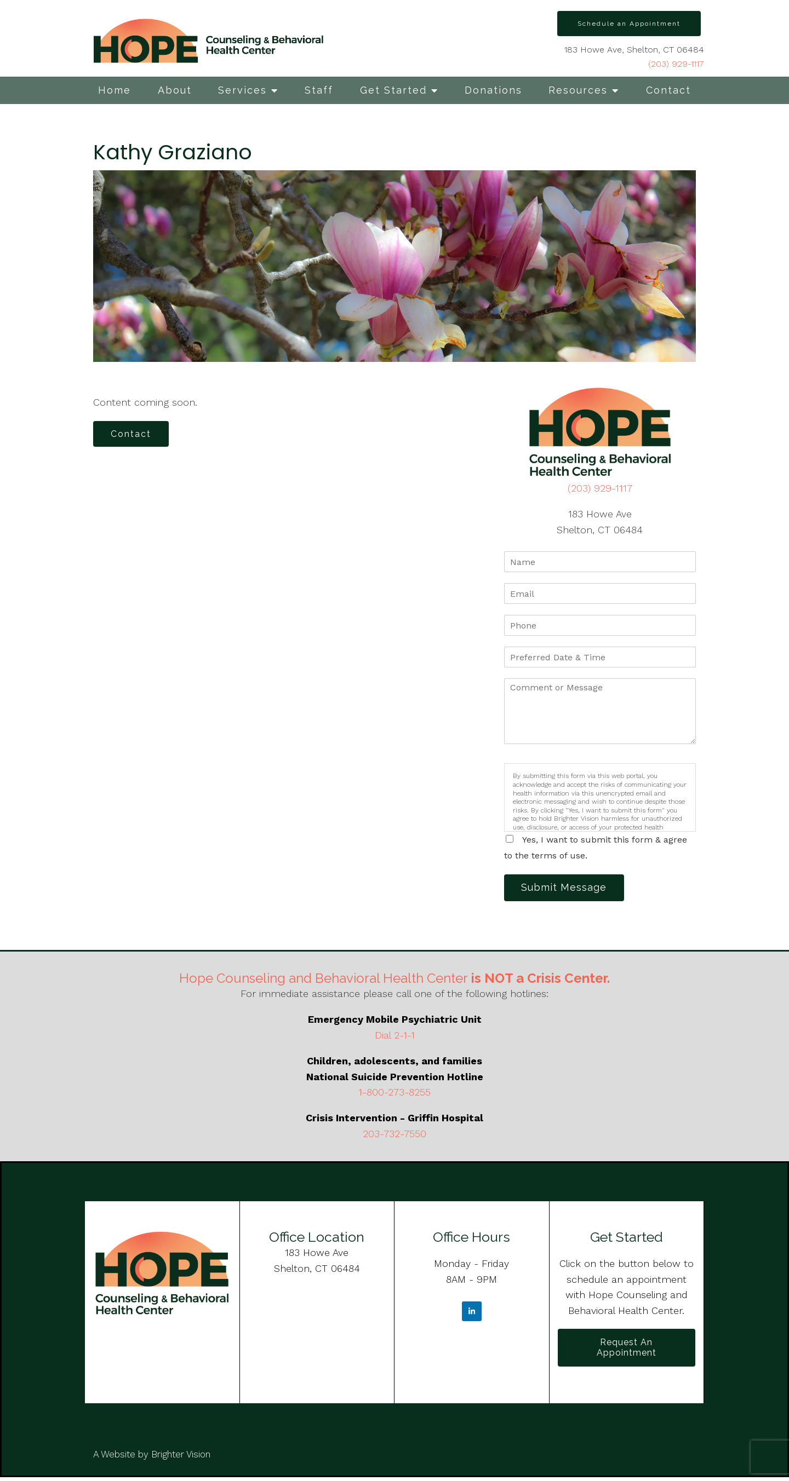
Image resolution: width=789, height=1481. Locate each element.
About (175, 90)
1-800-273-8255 (394, 1094)
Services (242, 90)
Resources (578, 90)
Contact (668, 90)
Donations (493, 90)
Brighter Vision (180, 1458)
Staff (319, 90)
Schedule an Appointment (629, 23)
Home (114, 90)
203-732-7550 (394, 1135)
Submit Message (567, 888)
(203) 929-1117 (676, 64)
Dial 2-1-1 (395, 1036)
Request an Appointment (626, 1350)
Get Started (393, 90)
